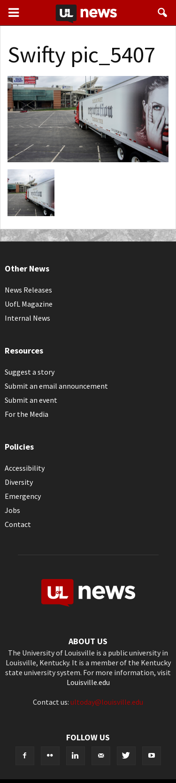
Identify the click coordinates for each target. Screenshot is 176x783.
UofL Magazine (29, 304)
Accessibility (25, 468)
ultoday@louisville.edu (106, 702)
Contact (18, 524)
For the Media (26, 414)
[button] (163, 12)
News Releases (28, 289)
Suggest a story (29, 371)
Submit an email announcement (56, 386)
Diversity (19, 482)
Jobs (12, 510)
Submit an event (31, 400)
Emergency (23, 496)
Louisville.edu (88, 682)
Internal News (27, 318)
